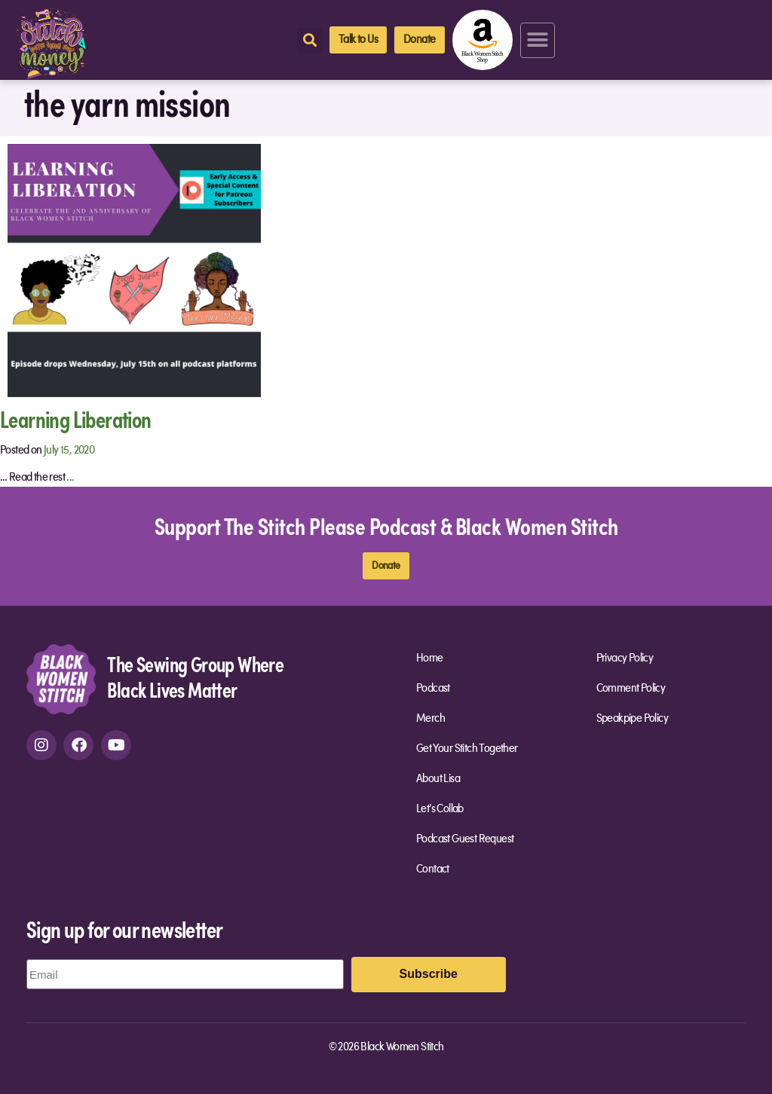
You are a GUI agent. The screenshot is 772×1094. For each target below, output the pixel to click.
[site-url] (61, 679)
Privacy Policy (625, 658)
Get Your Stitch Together (470, 748)
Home (429, 658)
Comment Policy (631, 689)
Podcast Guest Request (464, 839)
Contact (432, 869)
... (70, 478)
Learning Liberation (76, 418)
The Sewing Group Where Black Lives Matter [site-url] (195, 676)
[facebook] (78, 745)
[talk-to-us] (358, 39)
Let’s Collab (440, 809)
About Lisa (438, 779)
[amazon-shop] (482, 40)
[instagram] (41, 745)
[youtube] (116, 745)
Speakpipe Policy (632, 719)
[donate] (419, 39)
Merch (430, 719)
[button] (537, 40)
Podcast (433, 689)
